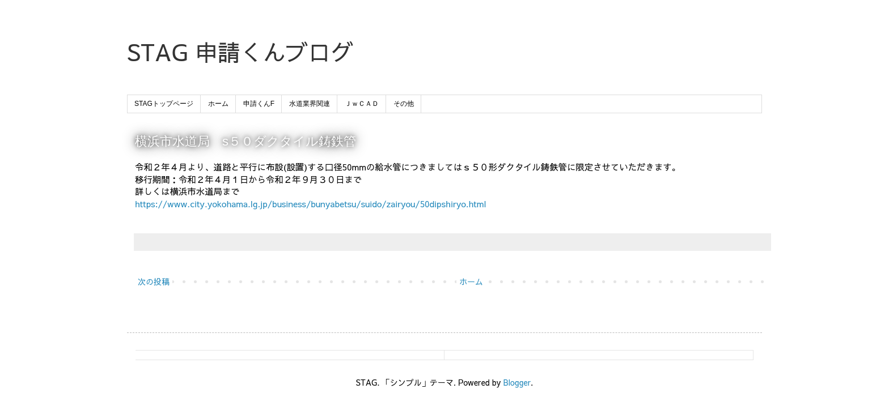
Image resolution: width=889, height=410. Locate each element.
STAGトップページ (163, 104)
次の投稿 (154, 281)
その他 (403, 104)
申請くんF (258, 104)
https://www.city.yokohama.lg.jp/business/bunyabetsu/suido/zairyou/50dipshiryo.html (310, 204)
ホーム (218, 104)
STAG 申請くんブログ (240, 51)
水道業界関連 (309, 104)
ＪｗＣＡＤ (362, 104)
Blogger (517, 382)
